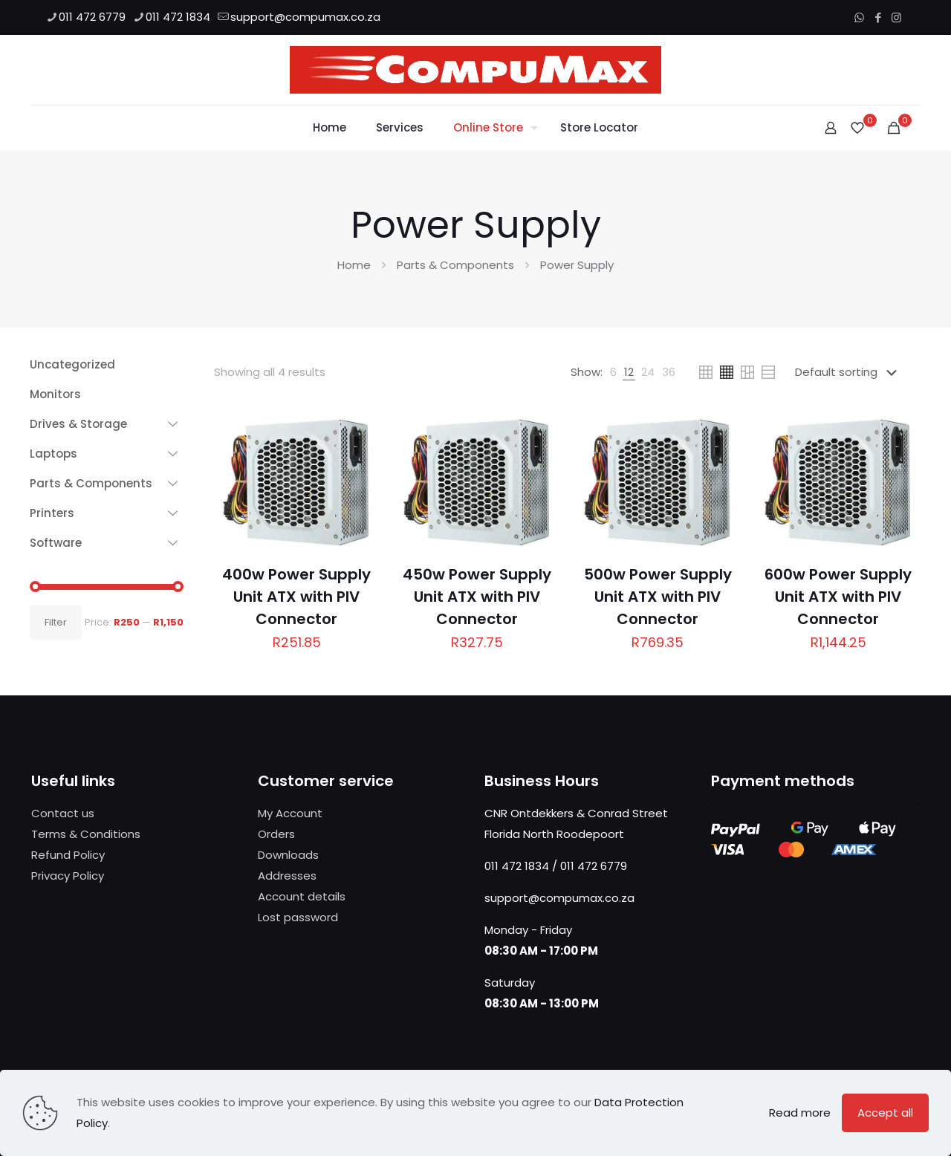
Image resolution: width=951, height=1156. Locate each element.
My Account (290, 813)
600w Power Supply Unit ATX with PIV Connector (838, 596)
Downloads (288, 855)
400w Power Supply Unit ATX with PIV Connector (296, 596)
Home (354, 265)
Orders (276, 834)
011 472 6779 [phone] (92, 17)
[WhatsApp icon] (859, 17)
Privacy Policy (67, 875)
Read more (800, 1112)
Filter (56, 622)
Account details (301, 896)
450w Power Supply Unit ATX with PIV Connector (477, 596)
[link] (613, 372)
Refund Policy (68, 855)
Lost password (298, 917)
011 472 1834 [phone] (178, 17)
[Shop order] (849, 372)
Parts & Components (455, 265)
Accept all (885, 1112)
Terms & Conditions (85, 834)
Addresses (287, 875)
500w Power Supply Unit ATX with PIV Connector (658, 596)
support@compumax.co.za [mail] (305, 17)
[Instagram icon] (896, 17)
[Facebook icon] (877, 17)
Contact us (62, 813)
